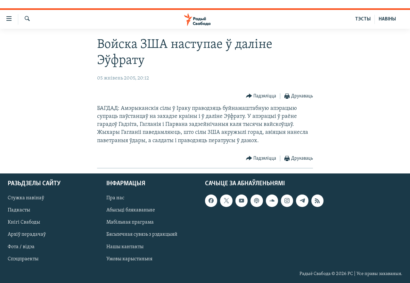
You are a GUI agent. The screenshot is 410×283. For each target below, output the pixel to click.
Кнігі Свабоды (24, 222)
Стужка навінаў (26, 198)
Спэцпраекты (23, 258)
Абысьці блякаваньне (130, 210)
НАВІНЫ (387, 19)
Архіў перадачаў (27, 234)
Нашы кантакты (125, 246)
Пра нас (115, 198)
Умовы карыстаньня (129, 258)
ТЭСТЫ (363, 19)
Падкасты (19, 210)
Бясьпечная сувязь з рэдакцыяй (141, 234)
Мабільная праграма (130, 222)
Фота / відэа (21, 246)
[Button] (261, 96)
